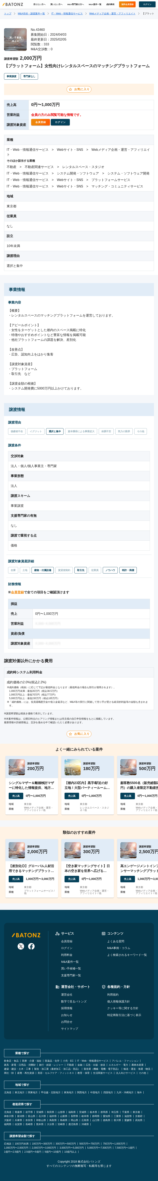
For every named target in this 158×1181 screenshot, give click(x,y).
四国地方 (108, 1092)
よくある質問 (115, 941)
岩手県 (29, 1112)
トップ (7, 13)
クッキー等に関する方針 (122, 1008)
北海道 (7, 1092)
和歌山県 (41, 1120)
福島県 (72, 1112)
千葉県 (125, 1112)
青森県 (18, 1112)
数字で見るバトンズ (74, 1001)
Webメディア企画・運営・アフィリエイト (112, 13)
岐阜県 (85, 1116)
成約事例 (110, 4)
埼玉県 (115, 1112)
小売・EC (68, 1061)
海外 (139, 1092)
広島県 (85, 1120)
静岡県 (96, 1116)
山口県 (96, 1120)
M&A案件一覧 (95, 4)
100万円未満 (22, 1143)
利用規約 (113, 994)
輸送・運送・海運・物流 (137, 1069)
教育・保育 (83, 1073)
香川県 (117, 1120)
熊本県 (39, 1124)
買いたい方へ (56, 4)
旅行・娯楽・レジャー (51, 1065)
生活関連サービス (102, 1073)
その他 (142, 1073)
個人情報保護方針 (118, 1001)
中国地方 (95, 1092)
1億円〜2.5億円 (12, 1152)
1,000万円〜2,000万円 (16, 1148)
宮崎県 (61, 1124)
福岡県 (7, 1124)
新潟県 (20, 1116)
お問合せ (66, 1021)
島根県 (63, 1120)
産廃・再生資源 (25, 1073)
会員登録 (17, 592)
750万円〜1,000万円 (114, 1143)
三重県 (117, 1116)
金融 (79, 1065)
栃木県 (93, 1112)
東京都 (136, 1112)
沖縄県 (85, 1124)
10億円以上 (70, 1152)
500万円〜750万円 (89, 1143)
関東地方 (33, 1092)
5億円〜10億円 (53, 1152)
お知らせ (66, 1015)
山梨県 (63, 1116)
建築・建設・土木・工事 (17, 1069)
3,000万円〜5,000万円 (71, 1148)
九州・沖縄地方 (125, 1092)
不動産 (70, 1065)
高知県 (138, 1120)
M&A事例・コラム (118, 948)
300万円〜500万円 (66, 1143)
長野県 (74, 1116)
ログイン (66, 948)
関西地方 (82, 1092)
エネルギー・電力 (118, 1065)
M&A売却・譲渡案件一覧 (31, 13)
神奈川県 (9, 1116)
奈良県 (29, 1120)
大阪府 (7, 1120)
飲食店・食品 (11, 1061)
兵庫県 (18, 1120)
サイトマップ (69, 1028)
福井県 (53, 1116)
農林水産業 (137, 1065)
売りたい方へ (39, 4)
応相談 (7, 1143)
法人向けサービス (125, 1073)
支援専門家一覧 (71, 975)
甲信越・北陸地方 (50, 1092)
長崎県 (29, 1124)
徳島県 (106, 1120)
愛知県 (106, 1116)
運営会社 (66, 994)
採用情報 (66, 1008)
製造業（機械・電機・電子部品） (102, 1069)
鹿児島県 (73, 1124)
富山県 (31, 1116)
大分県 (50, 1124)
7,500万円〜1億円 (125, 1148)
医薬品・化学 (52, 1061)
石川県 (42, 1116)
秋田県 (50, 1112)
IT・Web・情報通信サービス (67, 13)
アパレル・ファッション (125, 1061)
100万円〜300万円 (42, 1143)
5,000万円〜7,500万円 (99, 1148)
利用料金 (66, 954)
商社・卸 (9, 1073)
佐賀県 (18, 1124)
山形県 (61, 1112)
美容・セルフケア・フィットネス (56, 1073)
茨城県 (82, 1112)
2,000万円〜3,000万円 (44, 1148)
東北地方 (19, 1092)
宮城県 (39, 1112)
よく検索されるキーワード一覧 (127, 954)
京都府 (138, 1116)
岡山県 (74, 1120)
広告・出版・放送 (95, 1065)
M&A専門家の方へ (75, 4)
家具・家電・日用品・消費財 (20, 1065)
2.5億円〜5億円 (32, 1152)
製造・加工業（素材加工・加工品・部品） (57, 1069)
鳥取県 (53, 1120)
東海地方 (69, 1092)
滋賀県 (128, 1116)
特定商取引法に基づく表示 (124, 1015)
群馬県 (104, 1112)
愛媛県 (128, 1120)
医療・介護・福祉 (31, 1061)
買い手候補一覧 (71, 968)
